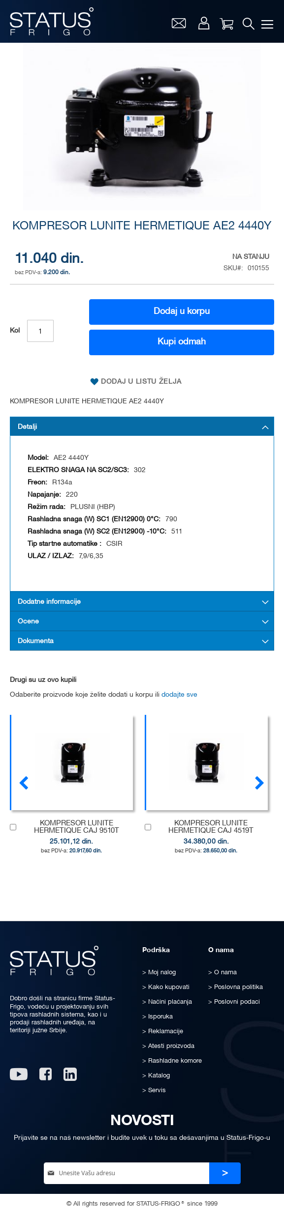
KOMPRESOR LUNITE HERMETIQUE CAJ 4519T (210, 827)
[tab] (142, 426)
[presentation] (259, 782)
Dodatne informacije (49, 602)
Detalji (27, 427)
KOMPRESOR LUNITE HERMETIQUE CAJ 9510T (76, 827)
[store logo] (52, 21)
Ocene (28, 622)
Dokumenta (36, 641)
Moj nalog (203, 23)
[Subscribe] (225, 1173)
